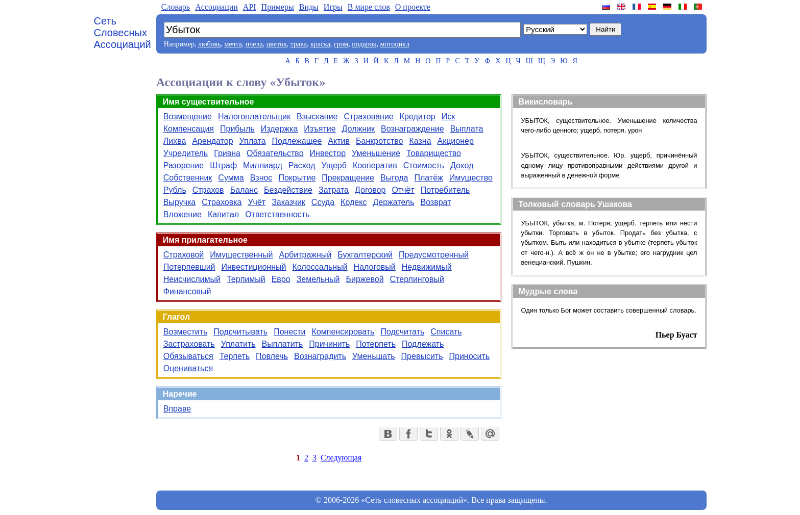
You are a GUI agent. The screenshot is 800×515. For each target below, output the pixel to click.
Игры (333, 7)
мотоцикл (394, 44)
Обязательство (275, 153)
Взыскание (317, 116)
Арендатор (212, 141)
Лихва (174, 141)
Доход (461, 165)
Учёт (256, 202)
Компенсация (188, 128)
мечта (233, 44)
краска (320, 44)
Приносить (469, 356)
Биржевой (365, 279)
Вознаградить (320, 356)
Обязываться (188, 356)
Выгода (394, 177)
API (249, 7)
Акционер (456, 141)
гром (341, 44)
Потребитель (445, 190)
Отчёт (403, 190)
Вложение (182, 214)
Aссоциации (216, 7)
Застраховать (189, 344)
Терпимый (246, 279)
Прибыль (237, 128)
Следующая (341, 457)
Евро (281, 279)
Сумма (231, 177)
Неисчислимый (192, 279)
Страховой (183, 254)
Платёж (428, 177)
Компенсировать (343, 331)
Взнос (261, 177)
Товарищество (433, 153)
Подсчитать (402, 331)
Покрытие (297, 177)
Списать (446, 331)
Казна (420, 141)
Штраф (223, 165)
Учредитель (185, 153)
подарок (364, 44)
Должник (358, 128)
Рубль (174, 190)
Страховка (221, 202)
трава (298, 44)
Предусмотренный (434, 254)
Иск (448, 116)
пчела (254, 44)
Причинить (329, 344)
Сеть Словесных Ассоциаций (122, 32)
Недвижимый (427, 267)
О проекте (412, 7)
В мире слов (369, 7)
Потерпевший (189, 267)
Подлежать (423, 344)
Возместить (185, 331)
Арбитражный (305, 254)
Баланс (244, 190)
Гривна (227, 153)
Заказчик (288, 202)
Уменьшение (376, 153)
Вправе (177, 408)
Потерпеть (376, 344)
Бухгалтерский (365, 254)
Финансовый (187, 291)
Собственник (187, 177)
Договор (370, 190)
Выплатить (282, 344)
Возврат (435, 202)
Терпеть (235, 356)
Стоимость (423, 165)
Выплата (466, 128)
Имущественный (241, 254)
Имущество (471, 177)
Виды (309, 7)
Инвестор (328, 153)
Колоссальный (319, 267)
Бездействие (288, 190)
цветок (276, 44)
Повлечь (272, 356)
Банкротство (379, 141)
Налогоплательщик (254, 116)
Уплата (252, 141)
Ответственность (277, 214)
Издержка (279, 128)
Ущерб (333, 165)
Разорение (183, 165)
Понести (289, 331)
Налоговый (375, 267)
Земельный (318, 279)
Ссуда (322, 202)
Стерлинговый (417, 279)
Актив (339, 141)
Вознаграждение (412, 128)
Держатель (393, 202)
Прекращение (348, 177)
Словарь (175, 7)
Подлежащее (297, 141)
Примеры (277, 7)
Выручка (179, 202)
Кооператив (375, 165)
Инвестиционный (254, 267)
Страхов (208, 190)
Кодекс (354, 202)
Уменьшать (373, 356)
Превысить (422, 356)
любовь (209, 44)
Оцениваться (188, 368)
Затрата (334, 190)
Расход (302, 165)
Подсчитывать (240, 331)
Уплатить (238, 344)
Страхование (368, 116)
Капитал (223, 214)
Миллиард (262, 165)
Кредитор (417, 116)
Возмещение (187, 116)
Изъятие (319, 128)
